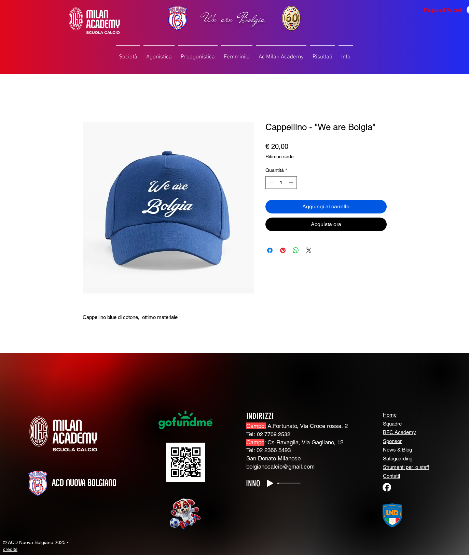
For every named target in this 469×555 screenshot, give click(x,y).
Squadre (392, 424)
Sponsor (392, 441)
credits (10, 549)
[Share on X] (309, 250)
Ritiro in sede (279, 156)
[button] (128, 54)
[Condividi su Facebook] (270, 250)
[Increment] (291, 183)
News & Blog (397, 450)
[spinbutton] (281, 183)
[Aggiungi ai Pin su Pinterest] (283, 250)
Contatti (391, 476)
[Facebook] (387, 487)
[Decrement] (270, 183)
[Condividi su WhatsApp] (296, 250)
